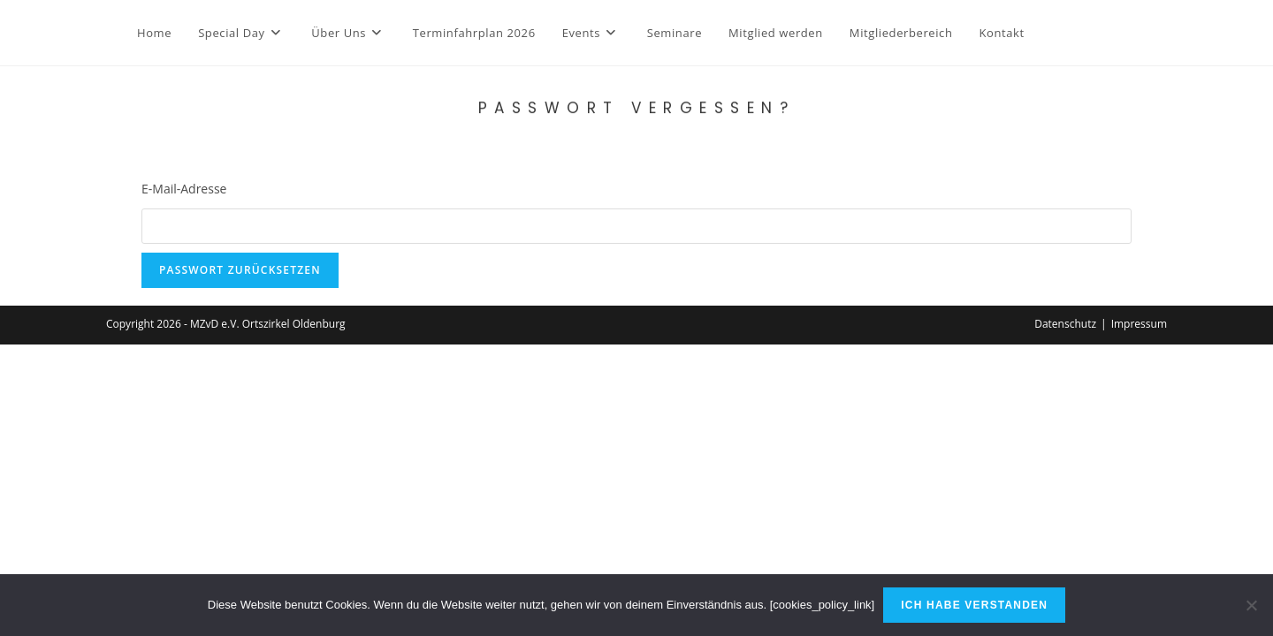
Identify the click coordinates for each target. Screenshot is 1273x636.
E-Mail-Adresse (183, 188)
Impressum (1139, 323)
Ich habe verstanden (974, 605)
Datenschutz (1065, 323)
